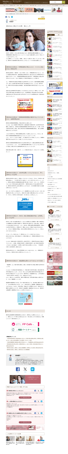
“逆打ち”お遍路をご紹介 (53, 194)
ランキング (49, 5)
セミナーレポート (51, 174)
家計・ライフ (6, 5)
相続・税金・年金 (33, 5)
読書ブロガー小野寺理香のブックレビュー (55, 190)
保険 (21, 5)
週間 (58, 34)
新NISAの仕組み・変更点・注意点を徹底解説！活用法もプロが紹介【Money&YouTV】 (25, 347)
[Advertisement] (55, 22)
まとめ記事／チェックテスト (53, 176)
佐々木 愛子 (60, 51)
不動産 (18, 5)
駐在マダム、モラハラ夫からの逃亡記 (55, 192)
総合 (51, 34)
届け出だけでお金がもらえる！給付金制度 (55, 172)
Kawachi (54, 217)
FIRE (49, 163)
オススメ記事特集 (55, 5)
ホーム (7, 13)
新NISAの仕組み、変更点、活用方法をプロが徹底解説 (18, 349)
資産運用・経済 (12, 5)
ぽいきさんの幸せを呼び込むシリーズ (55, 187)
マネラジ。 (50, 169)
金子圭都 (61, 140)
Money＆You (60, 104)
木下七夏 (54, 231)
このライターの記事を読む (54, 211)
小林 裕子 (61, 74)
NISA (49, 162)
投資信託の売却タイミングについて (15, 390)
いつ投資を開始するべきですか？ (15, 401)
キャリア (39, 5)
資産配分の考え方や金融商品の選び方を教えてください (20, 413)
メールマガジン (37, 2)
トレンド (43, 5)
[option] (15, 10)
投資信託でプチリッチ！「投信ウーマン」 (55, 181)
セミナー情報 (62, 5)
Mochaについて (29, 2)
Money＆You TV (51, 165)
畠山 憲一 (61, 39)
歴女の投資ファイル (52, 178)
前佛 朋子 (61, 144)
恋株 (49, 185)
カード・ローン (25, 5)
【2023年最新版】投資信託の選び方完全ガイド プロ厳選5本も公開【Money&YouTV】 (25, 342)
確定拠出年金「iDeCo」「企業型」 (54, 167)
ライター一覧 (60, 198)
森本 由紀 (61, 148)
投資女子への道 (51, 183)
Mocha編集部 (60, 43)
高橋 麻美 (54, 203)
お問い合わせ (45, 2)
